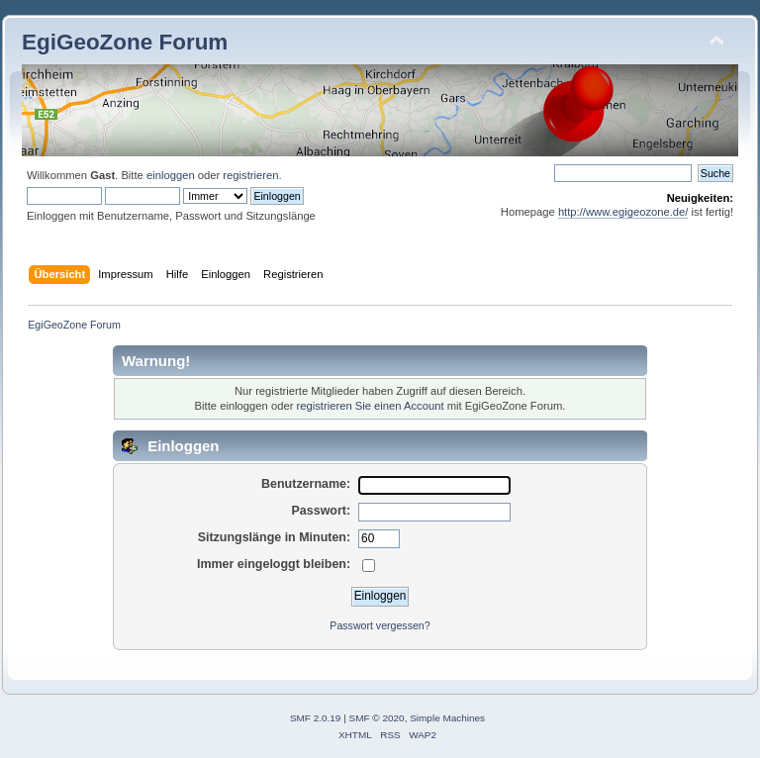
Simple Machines (447, 717)
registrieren (250, 175)
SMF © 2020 (377, 717)
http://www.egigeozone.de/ (623, 212)
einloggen (170, 175)
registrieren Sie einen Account (370, 406)
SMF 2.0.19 (315, 717)
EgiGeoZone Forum (125, 42)
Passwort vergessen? (379, 625)
